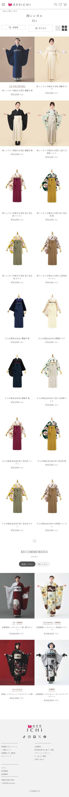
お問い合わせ (39, 759)
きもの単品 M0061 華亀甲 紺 (17, 339)
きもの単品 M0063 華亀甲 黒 (17, 398)
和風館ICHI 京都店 (8, 753)
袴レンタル (13, 11)
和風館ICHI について (9, 747)
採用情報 (4, 771)
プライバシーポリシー (42, 753)
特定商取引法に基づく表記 (44, 750)
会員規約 (37, 747)
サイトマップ (6, 756)
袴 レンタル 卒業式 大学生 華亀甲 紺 (17, 91)
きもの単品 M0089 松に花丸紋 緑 (51, 461)
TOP (4, 11)
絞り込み (40, 28)
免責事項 (4, 774)
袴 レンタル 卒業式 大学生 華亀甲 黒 (17, 151)
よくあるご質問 (40, 756)
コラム (3, 768)
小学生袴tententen (8, 783)
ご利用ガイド (6, 750)
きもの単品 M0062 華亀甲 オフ (51, 339)
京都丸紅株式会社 (7, 780)
